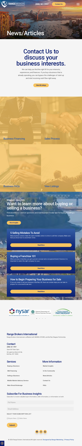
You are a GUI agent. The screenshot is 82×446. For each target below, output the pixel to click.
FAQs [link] (44, 385)
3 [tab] (42, 318)
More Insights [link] (14, 223)
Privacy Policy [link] (69, 440)
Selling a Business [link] (13, 376)
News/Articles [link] (47, 376)
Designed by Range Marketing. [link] (53, 440)
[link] (13, 4)
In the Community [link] (49, 371)
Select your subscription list (19, 414)
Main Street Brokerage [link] (15, 385)
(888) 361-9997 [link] (42, 4)
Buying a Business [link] (13, 366)
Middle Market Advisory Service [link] (17, 380)
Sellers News (23, 418)
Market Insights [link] (48, 366)
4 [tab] (45, 318)
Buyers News (13, 418)
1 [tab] (37, 318)
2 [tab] (40, 318)
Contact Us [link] (59, 4)
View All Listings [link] (41, 85)
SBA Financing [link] (12, 371)
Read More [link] (41, 245)
